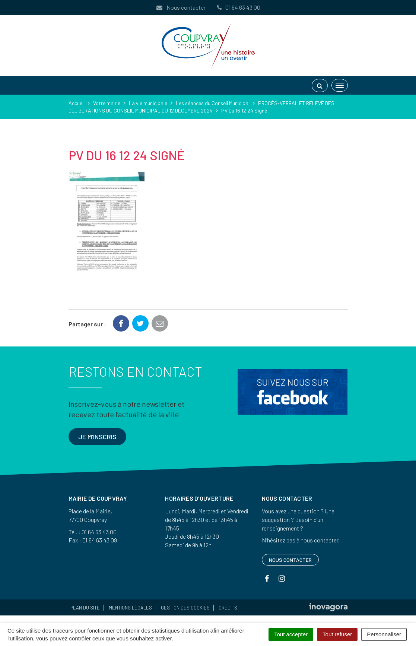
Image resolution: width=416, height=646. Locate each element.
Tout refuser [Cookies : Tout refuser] (337, 634)
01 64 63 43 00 (238, 7)
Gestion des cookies (185, 608)
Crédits (228, 608)
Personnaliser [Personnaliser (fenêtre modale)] (384, 634)
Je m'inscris (97, 437)
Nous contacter (181, 7)
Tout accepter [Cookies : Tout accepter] (291, 634)
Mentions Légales (130, 608)
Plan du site (85, 608)
